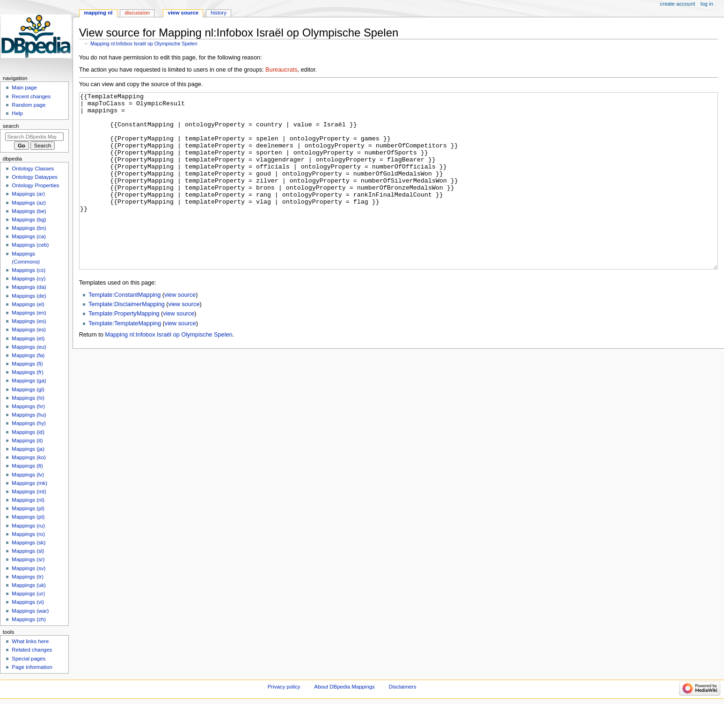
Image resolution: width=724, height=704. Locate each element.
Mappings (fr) (27, 372)
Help (17, 113)
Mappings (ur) (28, 593)
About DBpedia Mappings (344, 686)
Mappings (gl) (28, 389)
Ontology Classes (33, 168)
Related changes (32, 650)
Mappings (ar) (28, 194)
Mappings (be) (29, 211)
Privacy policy (284, 686)
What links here (30, 641)
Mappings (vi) (28, 602)
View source (183, 12)
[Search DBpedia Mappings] (34, 136)
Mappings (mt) (29, 491)
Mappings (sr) (28, 559)
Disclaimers (403, 686)
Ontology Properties (35, 185)
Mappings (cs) (28, 270)
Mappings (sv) (28, 568)
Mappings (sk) (28, 542)
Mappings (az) (29, 202)
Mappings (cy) (28, 278)
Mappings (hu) (29, 415)
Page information (32, 667)
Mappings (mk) (29, 483)
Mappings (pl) (28, 508)
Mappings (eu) (29, 347)
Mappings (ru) (28, 525)
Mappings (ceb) (30, 245)
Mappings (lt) (27, 466)
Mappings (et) (28, 338)
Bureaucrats (281, 69)
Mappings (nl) (28, 500)
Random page (28, 105)
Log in (707, 4)
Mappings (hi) (28, 398)
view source (180, 330)
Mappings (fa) (28, 355)
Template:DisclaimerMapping (126, 339)
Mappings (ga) (29, 380)
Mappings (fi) (27, 364)
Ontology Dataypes (34, 177)
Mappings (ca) (29, 236)
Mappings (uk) (29, 585)
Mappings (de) (29, 296)
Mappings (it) (27, 440)
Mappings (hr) (28, 406)
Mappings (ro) (28, 534)
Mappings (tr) (27, 576)
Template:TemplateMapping (124, 358)
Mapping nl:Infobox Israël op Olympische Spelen (143, 43)
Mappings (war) (30, 611)
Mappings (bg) (29, 219)
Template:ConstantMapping (124, 330)
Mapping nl (98, 12)
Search (11, 126)
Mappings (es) (29, 329)
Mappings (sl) (28, 551)
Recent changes (31, 96)
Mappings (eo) (29, 321)
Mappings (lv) (28, 474)
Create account (677, 4)
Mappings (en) (29, 312)
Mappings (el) (28, 304)
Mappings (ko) (29, 457)
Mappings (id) (28, 432)
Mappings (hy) (29, 423)
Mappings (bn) (29, 228)
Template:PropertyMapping (124, 348)
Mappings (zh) (29, 619)
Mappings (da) (29, 287)
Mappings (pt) (28, 517)
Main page (24, 87)
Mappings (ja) (28, 449)
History (219, 12)
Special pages (28, 658)
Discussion (136, 12)
